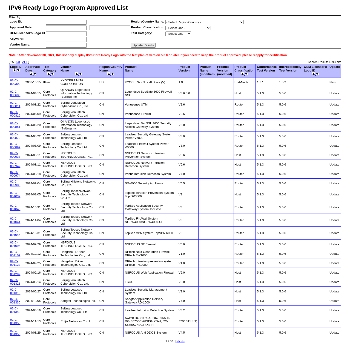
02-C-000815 (15, 113)
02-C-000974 (15, 173)
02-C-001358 (15, 332)
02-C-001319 (15, 291)
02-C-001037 (15, 194)
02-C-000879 (15, 136)
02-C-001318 (15, 281)
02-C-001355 (15, 321)
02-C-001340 (15, 310)
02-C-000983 (15, 183)
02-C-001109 (15, 253)
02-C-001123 (15, 263)
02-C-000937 (15, 154)
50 (18, 62)
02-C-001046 (15, 233)
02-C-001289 (15, 272)
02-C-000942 (15, 164)
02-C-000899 (15, 145)
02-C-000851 (15, 125)
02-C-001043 (15, 207)
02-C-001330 (15, 300)
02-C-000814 (15, 104)
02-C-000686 (15, 93)
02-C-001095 (15, 244)
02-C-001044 (15, 220)
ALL (24, 62)
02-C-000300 (15, 82)
